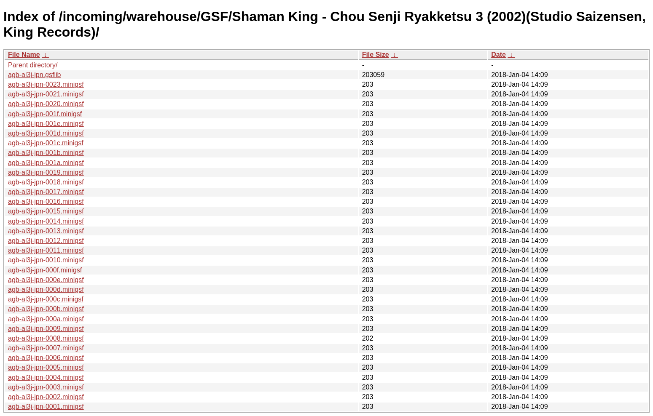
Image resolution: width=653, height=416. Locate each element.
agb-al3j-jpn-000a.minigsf (46, 319)
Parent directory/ (32, 65)
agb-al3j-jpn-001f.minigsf (45, 113)
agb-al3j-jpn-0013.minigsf (46, 231)
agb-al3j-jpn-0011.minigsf (46, 250)
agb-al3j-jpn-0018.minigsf (46, 182)
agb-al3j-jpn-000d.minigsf (46, 289)
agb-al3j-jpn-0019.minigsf (46, 172)
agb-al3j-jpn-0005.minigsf (46, 367)
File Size (375, 54)
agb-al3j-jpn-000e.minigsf (46, 279)
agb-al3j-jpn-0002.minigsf (46, 396)
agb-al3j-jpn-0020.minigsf (46, 103)
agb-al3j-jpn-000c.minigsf (45, 299)
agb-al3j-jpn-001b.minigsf (46, 152)
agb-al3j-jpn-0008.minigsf (46, 338)
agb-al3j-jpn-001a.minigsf (46, 162)
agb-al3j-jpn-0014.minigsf (46, 221)
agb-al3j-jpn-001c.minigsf (45, 143)
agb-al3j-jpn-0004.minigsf (46, 377)
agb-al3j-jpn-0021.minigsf (46, 94)
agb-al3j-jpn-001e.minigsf (46, 123)
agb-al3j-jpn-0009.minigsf (46, 328)
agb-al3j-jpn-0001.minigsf (46, 406)
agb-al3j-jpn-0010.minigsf (46, 260)
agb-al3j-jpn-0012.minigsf (46, 240)
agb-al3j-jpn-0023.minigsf (46, 84)
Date (498, 54)
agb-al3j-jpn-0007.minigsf (46, 348)
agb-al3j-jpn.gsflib (34, 74)
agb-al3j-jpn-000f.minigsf (45, 270)
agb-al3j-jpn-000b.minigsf (46, 308)
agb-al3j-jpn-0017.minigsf (46, 191)
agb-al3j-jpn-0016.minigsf (46, 201)
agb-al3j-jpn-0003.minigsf (46, 387)
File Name (24, 54)
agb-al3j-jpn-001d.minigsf (46, 133)
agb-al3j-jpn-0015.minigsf (46, 211)
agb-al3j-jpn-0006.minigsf (46, 357)
